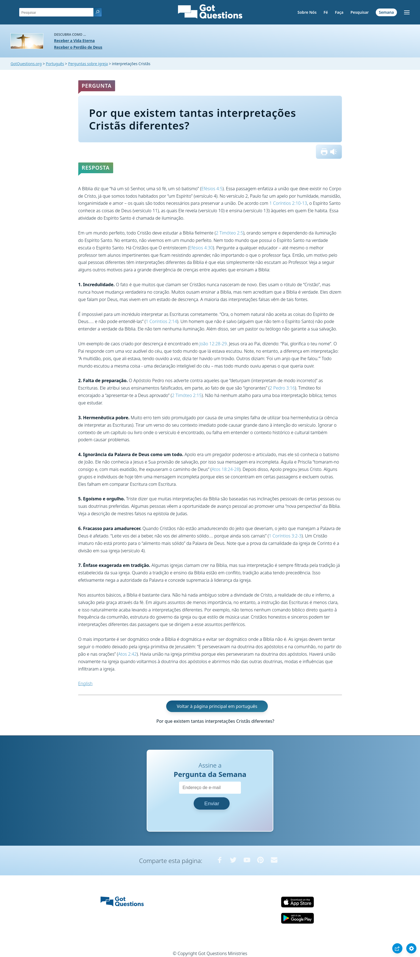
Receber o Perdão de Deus (78, 47)
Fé (326, 12)
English (85, 683)
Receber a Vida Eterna (74, 40)
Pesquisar (360, 12)
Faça (339, 12)
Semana (386, 12)
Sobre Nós (306, 12)
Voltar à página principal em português (217, 706)
